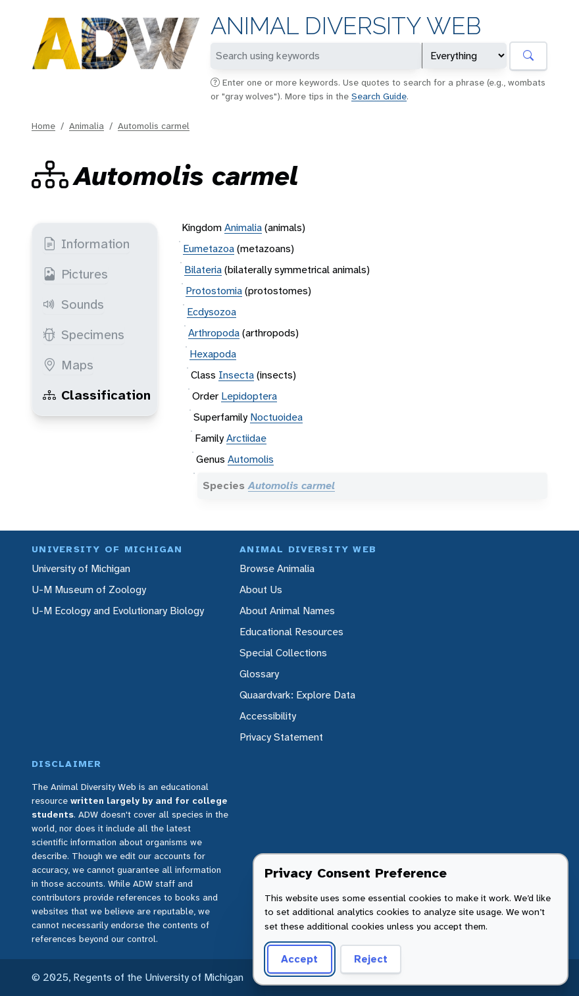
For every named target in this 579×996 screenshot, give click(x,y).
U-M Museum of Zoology (89, 589)
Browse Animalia (277, 568)
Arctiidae (246, 438)
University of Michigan (81, 568)
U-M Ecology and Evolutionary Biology (118, 610)
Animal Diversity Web (346, 26)
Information (86, 243)
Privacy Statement (281, 737)
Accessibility (267, 716)
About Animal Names (287, 610)
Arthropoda (213, 333)
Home (43, 126)
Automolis (251, 459)
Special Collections (283, 653)
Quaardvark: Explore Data (297, 695)
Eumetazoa (208, 248)
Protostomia (214, 291)
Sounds (73, 304)
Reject (371, 959)
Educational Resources (291, 632)
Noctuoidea (276, 417)
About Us (260, 589)
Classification (97, 395)
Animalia (86, 126)
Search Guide (379, 96)
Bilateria (203, 269)
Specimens (83, 334)
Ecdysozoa (211, 312)
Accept (299, 959)
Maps (68, 365)
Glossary (259, 674)
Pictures (75, 274)
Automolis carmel (153, 126)
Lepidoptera (249, 396)
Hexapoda (212, 354)
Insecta (236, 375)
